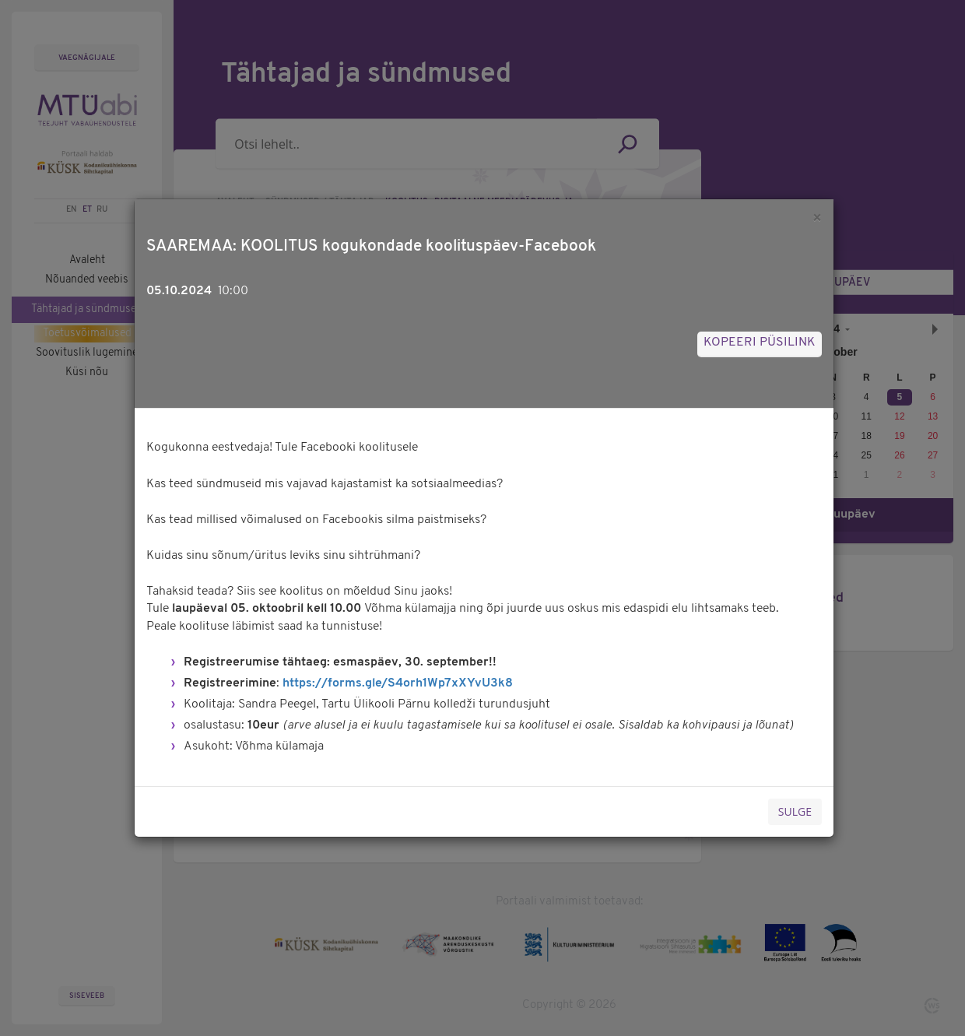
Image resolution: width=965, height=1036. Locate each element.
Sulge (795, 811)
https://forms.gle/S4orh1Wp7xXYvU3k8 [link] (397, 683)
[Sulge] (817, 217)
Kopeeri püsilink (760, 342)
